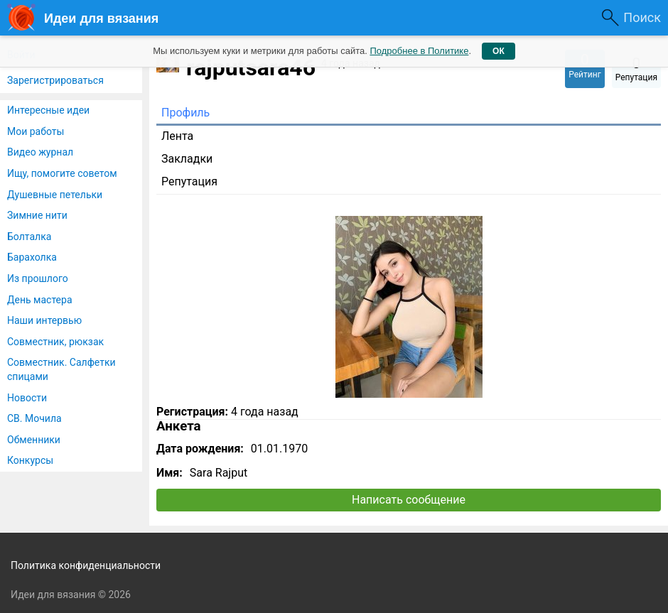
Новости (27, 397)
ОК (498, 51)
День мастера (39, 299)
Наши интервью (44, 320)
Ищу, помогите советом (62, 173)
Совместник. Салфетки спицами (61, 369)
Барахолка (32, 257)
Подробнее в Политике (419, 50)
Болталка (29, 236)
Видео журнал (40, 152)
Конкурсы (30, 460)
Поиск (642, 17)
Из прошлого (37, 278)
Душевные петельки (54, 194)
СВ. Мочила (34, 418)
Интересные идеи (48, 110)
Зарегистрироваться (55, 80)
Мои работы (35, 131)
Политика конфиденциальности (86, 565)
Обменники (33, 439)
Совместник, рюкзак (55, 341)
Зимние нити (37, 215)
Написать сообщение (408, 499)
